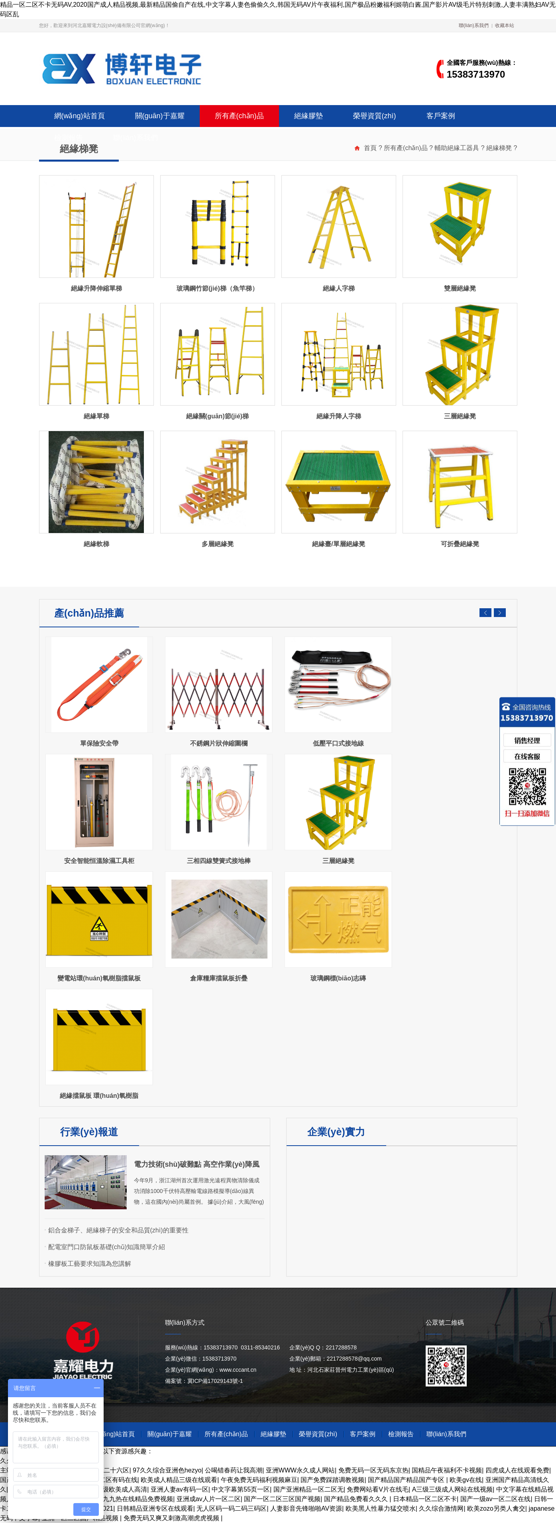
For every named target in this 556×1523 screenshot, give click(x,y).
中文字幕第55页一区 (241, 1489)
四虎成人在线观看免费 (517, 1470)
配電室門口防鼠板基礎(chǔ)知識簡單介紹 (106, 1247)
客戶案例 (440, 116)
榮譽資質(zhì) (374, 116)
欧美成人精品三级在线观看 (179, 1479)
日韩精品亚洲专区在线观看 (155, 1508)
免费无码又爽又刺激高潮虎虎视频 (172, 1518)
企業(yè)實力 (336, 1131)
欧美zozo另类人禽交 (496, 1508)
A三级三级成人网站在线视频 (452, 1489)
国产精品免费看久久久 (356, 1499)
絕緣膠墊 (308, 116)
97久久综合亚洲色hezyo (167, 1470)
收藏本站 (504, 25)
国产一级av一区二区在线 (495, 1499)
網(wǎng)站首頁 (79, 116)
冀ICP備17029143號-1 (215, 1381)
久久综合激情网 (441, 1508)
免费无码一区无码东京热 (373, 1470)
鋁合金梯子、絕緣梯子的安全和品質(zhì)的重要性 (118, 1230)
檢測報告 (68, 138)
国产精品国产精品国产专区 (407, 1479)
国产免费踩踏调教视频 (332, 1479)
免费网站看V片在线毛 (378, 1489)
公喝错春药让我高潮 (233, 1470)
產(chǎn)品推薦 (89, 613)
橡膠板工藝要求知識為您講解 (89, 1263)
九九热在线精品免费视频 (138, 1499)
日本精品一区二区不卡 (425, 1499)
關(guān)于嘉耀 (160, 116)
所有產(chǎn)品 (239, 116)
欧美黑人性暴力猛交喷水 (381, 1508)
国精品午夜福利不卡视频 (447, 1470)
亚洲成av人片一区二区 (209, 1499)
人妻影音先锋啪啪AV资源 (306, 1508)
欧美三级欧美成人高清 (115, 1489)
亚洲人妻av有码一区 (179, 1489)
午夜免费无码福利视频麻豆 (259, 1479)
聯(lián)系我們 (474, 25)
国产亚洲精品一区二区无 (308, 1489)
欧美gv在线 (466, 1479)
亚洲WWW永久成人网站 (300, 1470)
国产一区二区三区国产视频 (282, 1499)
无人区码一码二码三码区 (231, 1508)
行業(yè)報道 (89, 1131)
